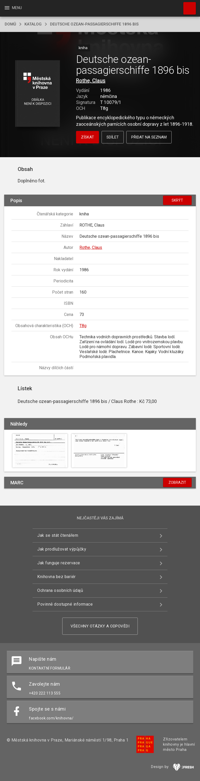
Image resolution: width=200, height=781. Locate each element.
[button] (37, 94)
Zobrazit (177, 482)
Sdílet (113, 137)
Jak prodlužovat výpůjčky (61, 549)
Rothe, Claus (90, 80)
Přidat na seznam (149, 137)
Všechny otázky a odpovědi (100, 626)
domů (10, 24)
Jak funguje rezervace (58, 562)
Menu (13, 8)
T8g (82, 325)
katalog (33, 24)
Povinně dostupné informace (65, 604)
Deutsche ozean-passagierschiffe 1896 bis (94, 24)
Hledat (187, 6)
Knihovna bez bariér (56, 576)
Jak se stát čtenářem (57, 535)
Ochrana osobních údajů (60, 590)
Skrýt (177, 200)
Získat (87, 137)
